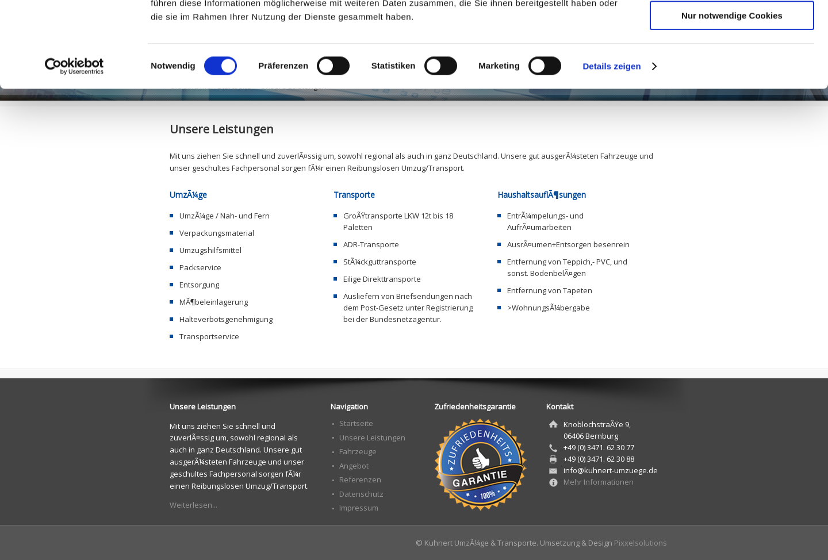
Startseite (356, 423)
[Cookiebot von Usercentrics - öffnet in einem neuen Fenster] (74, 146)
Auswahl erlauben (732, 62)
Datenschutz (361, 494)
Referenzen (360, 479)
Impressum (358, 508)
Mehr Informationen (599, 482)
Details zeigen (611, 146)
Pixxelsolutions (640, 543)
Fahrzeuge (358, 451)
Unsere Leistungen (372, 437)
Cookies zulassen (732, 28)
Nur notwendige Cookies (732, 96)
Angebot (354, 466)
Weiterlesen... (193, 505)
